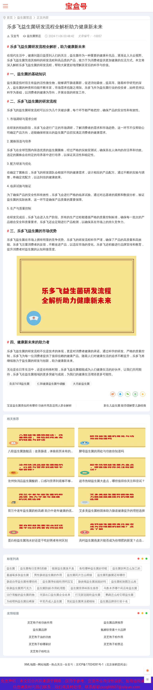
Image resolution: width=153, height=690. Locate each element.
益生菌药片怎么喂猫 (79, 575)
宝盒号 (13, 36)
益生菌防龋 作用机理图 (51, 588)
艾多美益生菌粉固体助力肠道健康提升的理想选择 (112, 511)
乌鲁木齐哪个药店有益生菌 (120, 588)
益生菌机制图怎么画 (123, 581)
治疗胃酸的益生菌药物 (20, 594)
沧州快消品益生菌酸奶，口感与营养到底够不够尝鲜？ (44, 481)
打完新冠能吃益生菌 (87, 594)
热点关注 (57, 664)
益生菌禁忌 (24, 17)
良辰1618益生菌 (19, 383)
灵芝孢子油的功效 (40, 636)
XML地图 (30, 664)
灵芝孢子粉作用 (113, 636)
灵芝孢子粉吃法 (40, 651)
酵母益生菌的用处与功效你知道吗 (101, 451)
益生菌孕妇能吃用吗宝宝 (57, 581)
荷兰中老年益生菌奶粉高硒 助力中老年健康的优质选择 (44, 511)
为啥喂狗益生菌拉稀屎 (20, 601)
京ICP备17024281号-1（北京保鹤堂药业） (102, 664)
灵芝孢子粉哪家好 (40, 644)
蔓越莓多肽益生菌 (18, 575)
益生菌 (11, 568)
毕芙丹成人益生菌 (51, 601)
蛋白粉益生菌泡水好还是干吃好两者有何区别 (38, 540)
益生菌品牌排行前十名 (114, 601)
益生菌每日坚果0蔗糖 (33, 568)
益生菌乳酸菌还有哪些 (111, 575)
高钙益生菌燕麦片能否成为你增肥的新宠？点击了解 (113, 540)
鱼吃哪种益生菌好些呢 (93, 568)
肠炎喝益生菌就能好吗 (92, 581)
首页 (10, 17)
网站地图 (43, 664)
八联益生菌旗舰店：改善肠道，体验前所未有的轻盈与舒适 (47, 451)
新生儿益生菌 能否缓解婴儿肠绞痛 (125, 405)
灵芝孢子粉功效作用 (39, 622)
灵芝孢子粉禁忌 (113, 644)
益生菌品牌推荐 (113, 622)
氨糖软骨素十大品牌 (113, 629)
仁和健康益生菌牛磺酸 (51, 383)
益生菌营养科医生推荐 (84, 588)
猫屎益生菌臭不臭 (63, 568)
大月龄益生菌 (81, 383)
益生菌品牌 (40, 629)
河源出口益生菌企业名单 (55, 594)
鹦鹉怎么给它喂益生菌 (119, 594)
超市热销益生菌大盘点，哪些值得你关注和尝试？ (112, 481)
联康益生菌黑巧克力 (19, 588)
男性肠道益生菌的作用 (48, 575)
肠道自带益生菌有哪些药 (22, 581)
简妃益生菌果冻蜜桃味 (81, 601)
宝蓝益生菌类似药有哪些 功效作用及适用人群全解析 (39, 405)
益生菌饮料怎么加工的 (126, 568)
